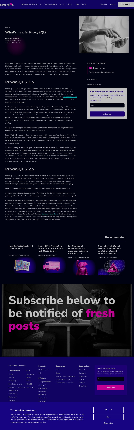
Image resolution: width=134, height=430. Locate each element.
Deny (108, 417)
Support (101, 4)
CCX (63, 4)
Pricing (71, 4)
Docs (57, 370)
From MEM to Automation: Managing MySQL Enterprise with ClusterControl (51, 248)
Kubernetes (42, 391)
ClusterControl (51, 4)
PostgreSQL (13, 381)
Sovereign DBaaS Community (65, 376)
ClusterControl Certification (65, 383)
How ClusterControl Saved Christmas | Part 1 (21, 247)
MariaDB (11, 378)
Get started (123, 4)
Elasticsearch (13, 397)
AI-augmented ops (44, 382)
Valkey (28, 381)
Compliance (83, 376)
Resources (82, 4)
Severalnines (84, 366)
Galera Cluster (13, 391)
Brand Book (83, 386)
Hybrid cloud (42, 388)
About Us (82, 370)
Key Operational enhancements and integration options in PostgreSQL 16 (78, 250)
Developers (60, 366)
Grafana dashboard (70, 97)
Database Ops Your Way (32, 4)
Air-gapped (42, 385)
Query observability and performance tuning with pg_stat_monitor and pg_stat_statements (109, 250)
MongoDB (12, 400)
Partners (82, 383)
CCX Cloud (42, 401)
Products (42, 366)
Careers (81, 380)
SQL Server (30, 387)
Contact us (82, 373)
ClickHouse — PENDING (17, 387)
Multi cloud (42, 395)
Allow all (108, 410)
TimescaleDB (13, 394)
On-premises (42, 398)
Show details (108, 423)
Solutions (42, 378)
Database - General (94, 84)
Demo (109, 4)
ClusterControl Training (63, 380)
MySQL (11, 374)
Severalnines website (50, 214)
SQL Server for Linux (15, 384)
